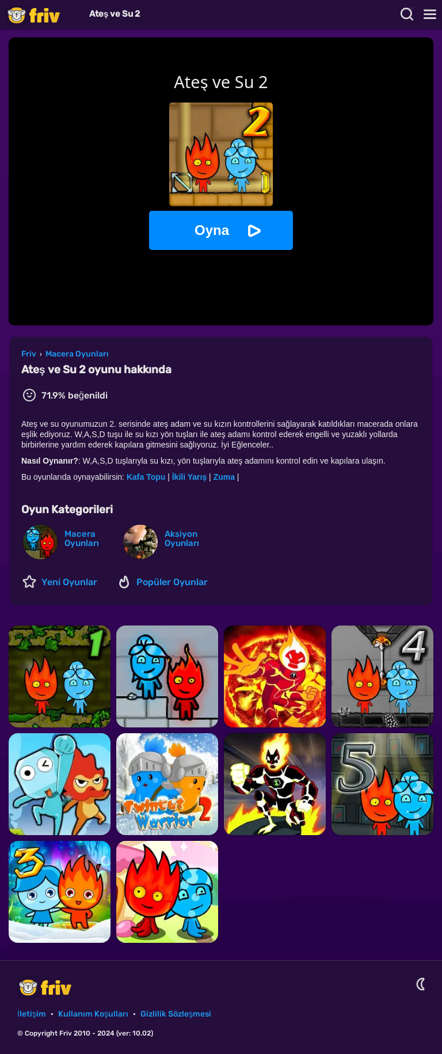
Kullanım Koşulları (93, 1014)
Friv (43, 14)
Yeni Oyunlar (69, 582)
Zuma (224, 476)
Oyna (212, 230)
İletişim (31, 1014)
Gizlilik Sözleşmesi (175, 1014)
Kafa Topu (146, 476)
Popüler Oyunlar (172, 582)
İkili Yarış (189, 476)
